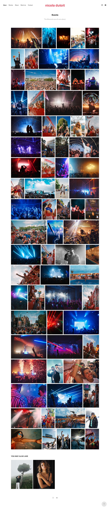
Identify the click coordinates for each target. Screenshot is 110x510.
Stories (11, 5)
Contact (30, 5)
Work (5, 5)
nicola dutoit (55, 5)
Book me (23, 5)
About (17, 5)
